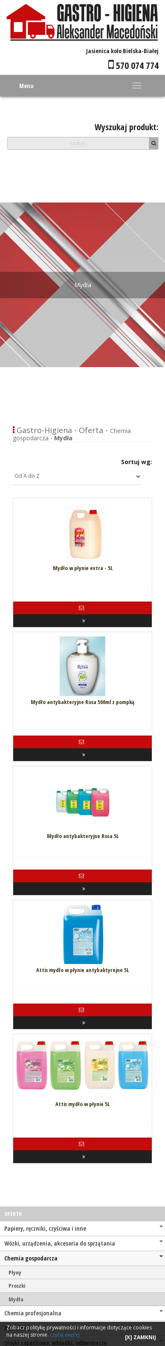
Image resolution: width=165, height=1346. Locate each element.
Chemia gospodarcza (83, 1258)
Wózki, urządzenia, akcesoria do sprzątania (83, 1243)
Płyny (15, 1272)
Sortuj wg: (136, 462)
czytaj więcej (65, 1334)
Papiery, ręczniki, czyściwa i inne (83, 1228)
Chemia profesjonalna (83, 1313)
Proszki (17, 1285)
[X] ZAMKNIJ (140, 1337)
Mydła (16, 1299)
